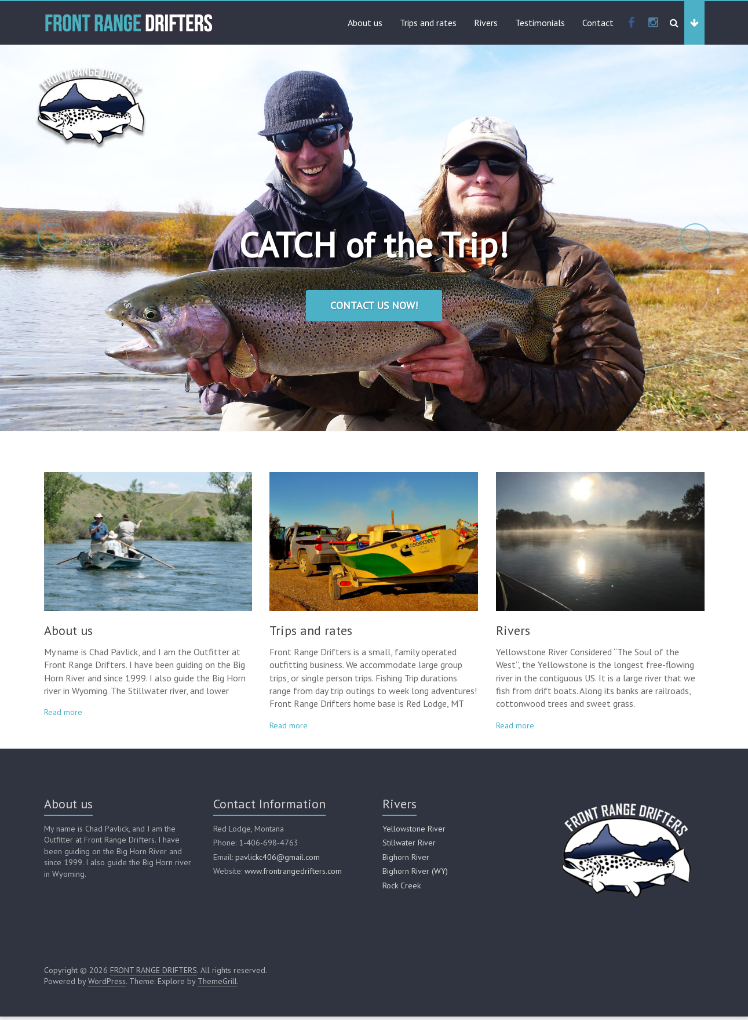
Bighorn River (405, 860)
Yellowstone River (414, 832)
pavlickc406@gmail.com (277, 860)
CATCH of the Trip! (374, 244)
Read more (63, 715)
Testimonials (540, 22)
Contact (598, 22)
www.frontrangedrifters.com (293, 874)
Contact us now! (374, 305)
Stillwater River (409, 846)
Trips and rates (428, 22)
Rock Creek (401, 889)
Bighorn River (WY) (415, 874)
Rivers (486, 22)
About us (365, 22)
